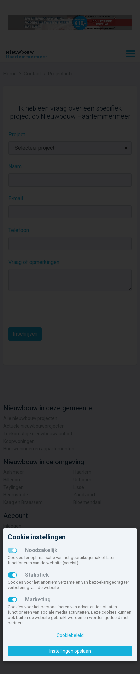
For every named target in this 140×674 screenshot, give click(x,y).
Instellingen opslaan (70, 651)
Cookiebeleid (70, 635)
